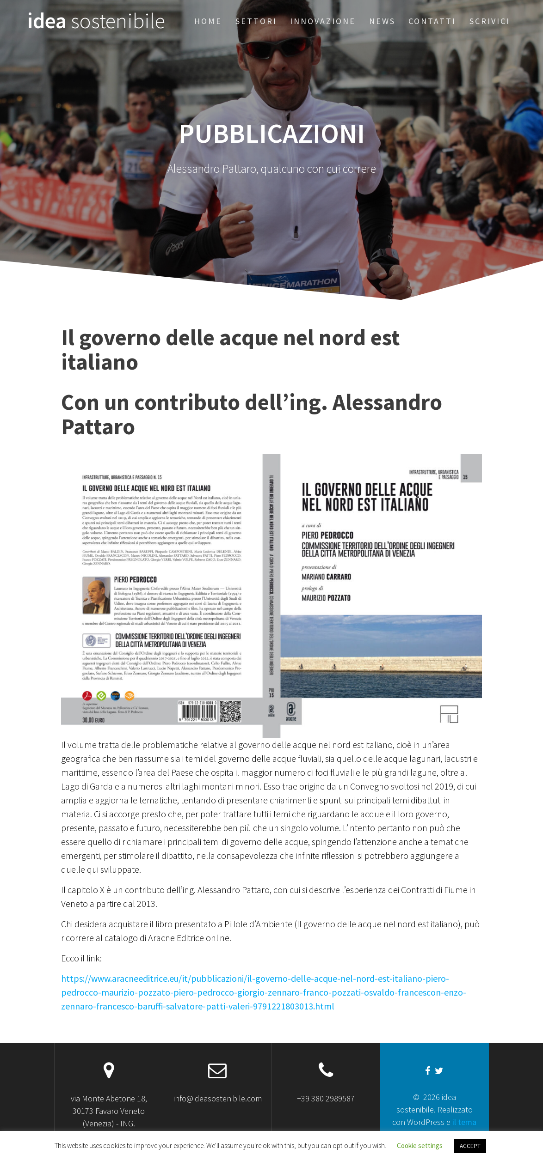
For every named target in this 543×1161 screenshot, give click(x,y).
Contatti (432, 21)
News (382, 21)
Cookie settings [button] (420, 1145)
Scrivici (489, 21)
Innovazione (323, 21)
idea (96, 21)
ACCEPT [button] (470, 1146)
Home (208, 21)
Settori (256, 21)
